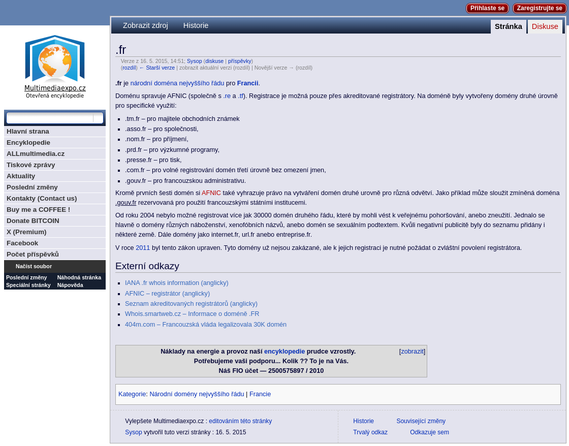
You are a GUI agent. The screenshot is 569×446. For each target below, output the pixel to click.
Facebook (22, 243)
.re (227, 96)
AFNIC (211, 193)
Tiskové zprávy (31, 165)
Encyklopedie (28, 142)
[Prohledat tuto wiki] (50, 117)
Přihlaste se (487, 8)
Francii (248, 83)
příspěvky (239, 61)
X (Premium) (27, 232)
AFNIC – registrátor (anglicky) (167, 293)
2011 (143, 247)
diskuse (214, 61)
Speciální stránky (28, 285)
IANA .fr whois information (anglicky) (177, 282)
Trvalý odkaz (370, 432)
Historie (196, 25)
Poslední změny (32, 187)
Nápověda (70, 285)
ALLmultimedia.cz (36, 153)
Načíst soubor (34, 266)
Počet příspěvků (33, 254)
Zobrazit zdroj (145, 25)
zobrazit (412, 351)
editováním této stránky (240, 421)
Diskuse (545, 26)
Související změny (421, 421)
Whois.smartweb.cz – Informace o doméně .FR (192, 313)
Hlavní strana (28, 131)
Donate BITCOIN (33, 221)
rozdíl (129, 68)
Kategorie (132, 394)
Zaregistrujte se (539, 8)
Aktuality (21, 176)
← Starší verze (157, 68)
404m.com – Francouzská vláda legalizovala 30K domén (206, 324)
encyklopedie (284, 351)
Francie (260, 394)
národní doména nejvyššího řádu (178, 83)
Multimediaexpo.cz (55, 65)
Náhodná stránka (79, 277)
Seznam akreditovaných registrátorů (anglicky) (191, 303)
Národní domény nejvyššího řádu (196, 394)
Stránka (508, 26)
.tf (240, 96)
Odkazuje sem (429, 432)
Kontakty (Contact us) (42, 198)
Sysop (194, 61)
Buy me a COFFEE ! (38, 209)
